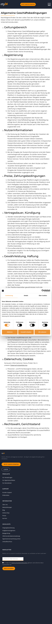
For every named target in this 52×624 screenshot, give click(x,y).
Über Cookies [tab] (43, 295)
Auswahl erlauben (26, 332)
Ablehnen (10, 332)
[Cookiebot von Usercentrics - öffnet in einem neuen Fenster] (43, 290)
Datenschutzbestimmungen (19, 563)
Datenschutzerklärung (18, 365)
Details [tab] (26, 295)
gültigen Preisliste (23, 187)
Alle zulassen (42, 332)
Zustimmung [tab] (9, 295)
